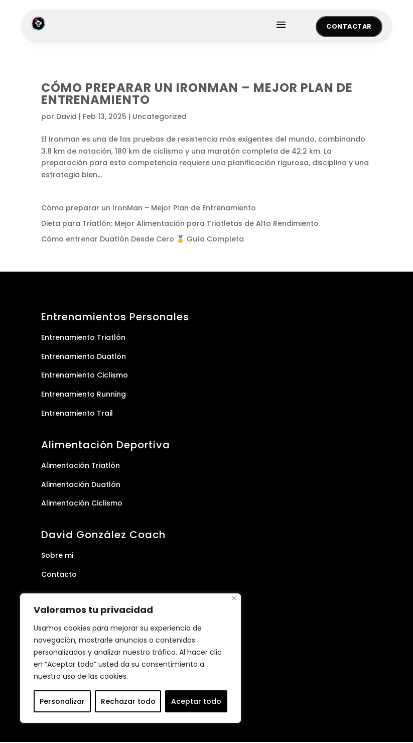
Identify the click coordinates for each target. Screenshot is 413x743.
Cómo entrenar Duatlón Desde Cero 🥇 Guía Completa (142, 240)
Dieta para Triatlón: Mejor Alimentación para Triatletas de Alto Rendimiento (180, 224)
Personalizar (62, 701)
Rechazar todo (128, 701)
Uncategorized (159, 117)
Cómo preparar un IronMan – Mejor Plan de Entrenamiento (197, 94)
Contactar (348, 27)
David (66, 117)
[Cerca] (234, 598)
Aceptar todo (196, 701)
